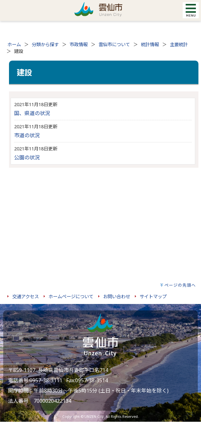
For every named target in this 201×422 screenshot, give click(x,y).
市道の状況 (27, 135)
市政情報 (79, 44)
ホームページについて (70, 296)
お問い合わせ (116, 296)
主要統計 (179, 44)
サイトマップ (153, 296)
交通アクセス (25, 296)
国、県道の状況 (32, 113)
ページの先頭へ (180, 285)
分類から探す (45, 44)
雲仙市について (114, 44)
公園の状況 (27, 157)
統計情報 (150, 44)
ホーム (14, 44)
